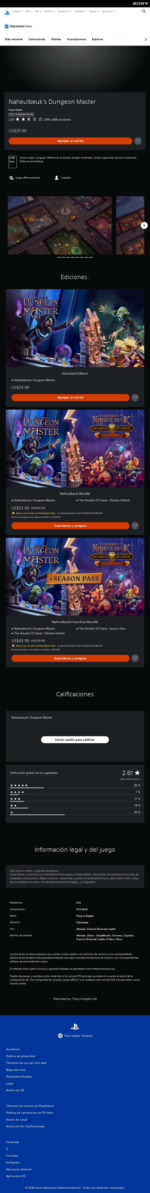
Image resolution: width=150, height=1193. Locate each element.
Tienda (92, 11)
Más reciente (14, 35)
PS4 (37, 11)
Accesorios (63, 11)
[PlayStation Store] (19, 22)
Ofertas (56, 35)
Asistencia (107, 11)
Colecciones (37, 35)
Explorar (97, 35)
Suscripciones (76, 35)
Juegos (16, 11)
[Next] (144, 221)
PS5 (28, 11)
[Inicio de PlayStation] (7, 11)
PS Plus (48, 11)
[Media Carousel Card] (60, 221)
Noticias (79, 11)
